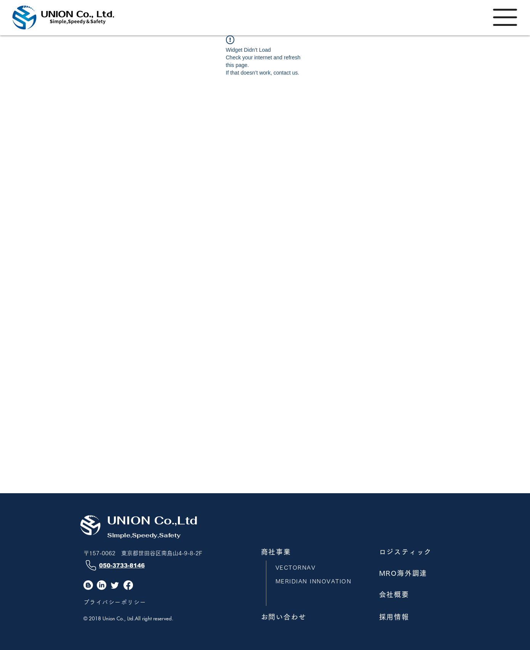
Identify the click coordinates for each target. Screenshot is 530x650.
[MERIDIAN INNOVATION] (317, 581)
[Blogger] (88, 585)
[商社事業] (297, 552)
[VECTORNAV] (313, 568)
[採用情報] (415, 617)
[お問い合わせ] (297, 617)
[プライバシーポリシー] (121, 602)
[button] (505, 17)
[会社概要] (415, 594)
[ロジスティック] (415, 552)
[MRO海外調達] (415, 573)
